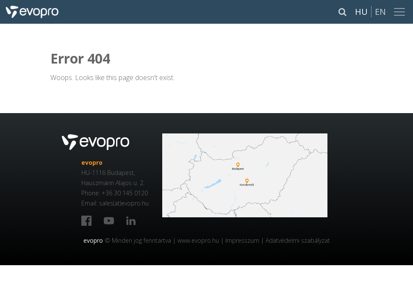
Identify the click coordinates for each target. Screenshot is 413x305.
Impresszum (242, 240)
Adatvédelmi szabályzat (298, 240)
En (380, 11)
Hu (361, 11)
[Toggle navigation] (400, 12)
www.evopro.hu (198, 240)
